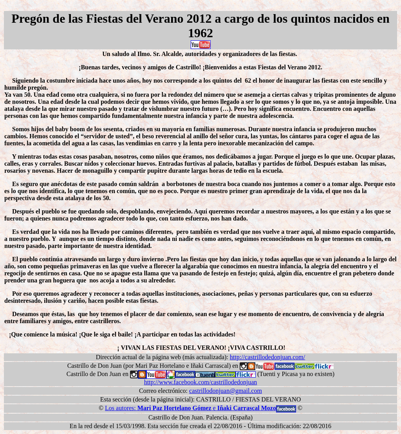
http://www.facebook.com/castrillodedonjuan (200, 382)
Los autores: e (190, 408)
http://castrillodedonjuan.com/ (267, 357)
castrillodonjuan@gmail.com (225, 390)
